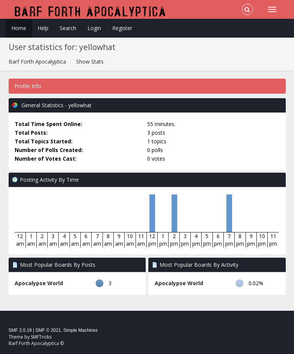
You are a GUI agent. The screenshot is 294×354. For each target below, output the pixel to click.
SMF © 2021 (48, 330)
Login (94, 28)
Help (43, 28)
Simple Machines (80, 330)
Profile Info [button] (27, 86)
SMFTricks (41, 337)
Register (122, 28)
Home (18, 28)
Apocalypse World (39, 283)
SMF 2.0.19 (20, 330)
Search (68, 28)
